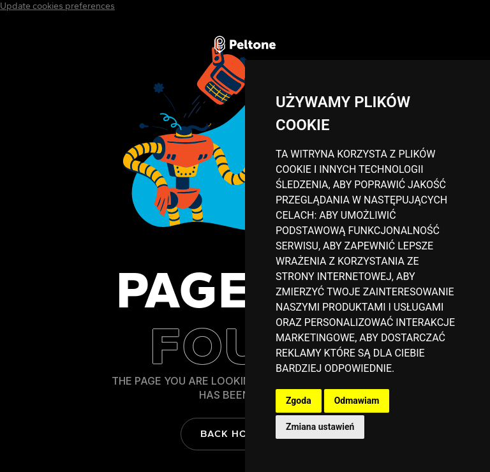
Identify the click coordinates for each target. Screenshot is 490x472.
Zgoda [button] (298, 400)
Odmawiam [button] (357, 400)
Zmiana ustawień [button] (320, 427)
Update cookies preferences (57, 6)
